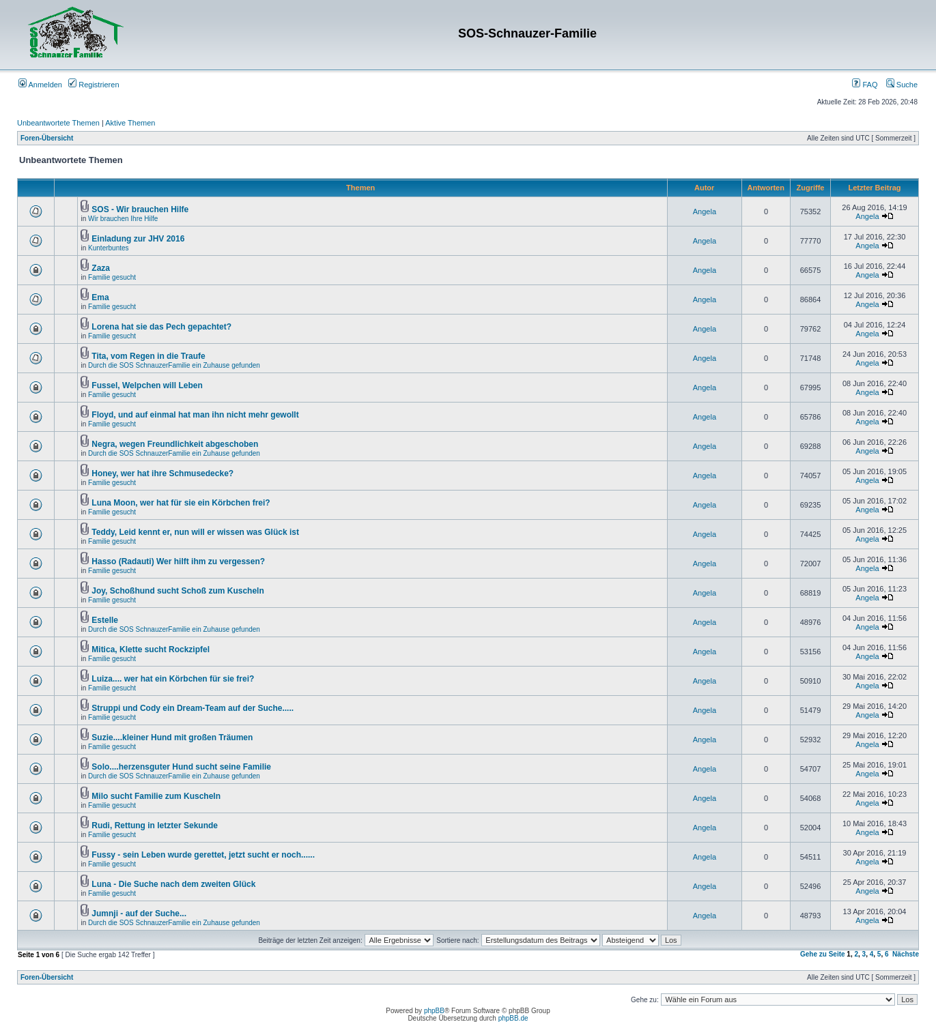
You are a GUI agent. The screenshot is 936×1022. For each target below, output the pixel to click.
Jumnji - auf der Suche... (138, 913)
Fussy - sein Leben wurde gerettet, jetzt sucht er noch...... (203, 855)
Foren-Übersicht (46, 138)
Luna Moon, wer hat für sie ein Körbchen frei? (180, 503)
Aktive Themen (130, 123)
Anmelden (40, 85)
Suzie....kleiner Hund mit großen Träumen (172, 737)
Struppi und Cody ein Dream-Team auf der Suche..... (192, 708)
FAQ (864, 85)
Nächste (905, 954)
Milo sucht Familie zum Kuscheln (156, 796)
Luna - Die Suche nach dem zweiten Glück (173, 884)
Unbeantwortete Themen (58, 123)
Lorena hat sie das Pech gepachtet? (161, 327)
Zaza (100, 268)
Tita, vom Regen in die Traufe (148, 356)
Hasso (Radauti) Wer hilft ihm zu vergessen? (178, 561)
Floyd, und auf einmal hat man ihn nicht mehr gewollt (194, 415)
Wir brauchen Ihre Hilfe (123, 218)
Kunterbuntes (108, 248)
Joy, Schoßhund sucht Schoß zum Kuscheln (177, 591)
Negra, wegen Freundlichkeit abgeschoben (174, 444)
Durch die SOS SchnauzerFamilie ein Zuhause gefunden (174, 365)
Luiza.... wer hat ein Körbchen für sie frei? (172, 679)
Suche (902, 85)
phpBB (434, 1010)
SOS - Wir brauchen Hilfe (139, 209)
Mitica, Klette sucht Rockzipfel (150, 649)
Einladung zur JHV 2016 (137, 239)
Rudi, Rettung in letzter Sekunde (154, 825)
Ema (100, 297)
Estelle (104, 620)
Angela (704, 211)
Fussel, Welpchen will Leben (146, 385)
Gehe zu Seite (822, 954)
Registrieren (93, 85)
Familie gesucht (112, 277)
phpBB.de (513, 1018)
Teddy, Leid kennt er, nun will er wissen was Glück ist (195, 532)
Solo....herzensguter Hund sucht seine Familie (181, 767)
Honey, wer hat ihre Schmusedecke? (162, 473)
